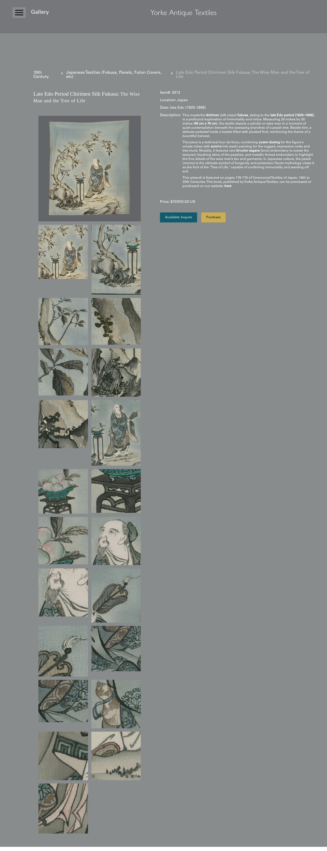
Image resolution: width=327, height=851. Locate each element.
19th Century (41, 75)
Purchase (213, 217)
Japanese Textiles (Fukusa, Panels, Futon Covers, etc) (114, 75)
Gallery (40, 12)
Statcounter (8, 848)
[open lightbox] (89, 168)
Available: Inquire (178, 217)
